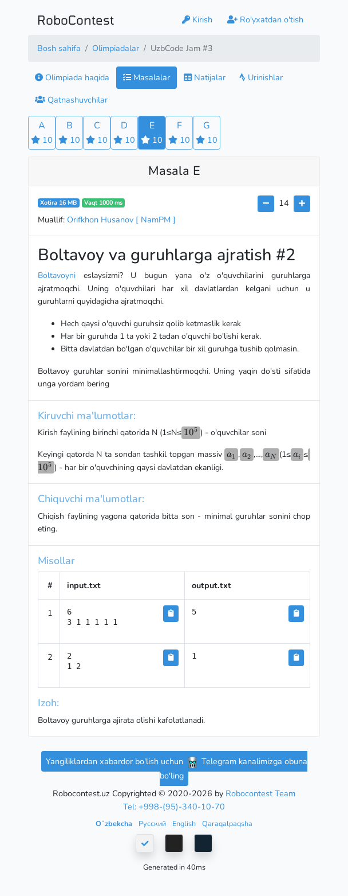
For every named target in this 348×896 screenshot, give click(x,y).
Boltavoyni (57, 275)
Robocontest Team (260, 793)
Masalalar (146, 77)
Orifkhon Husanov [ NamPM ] (121, 219)
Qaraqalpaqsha (227, 823)
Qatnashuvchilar (71, 99)
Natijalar (205, 77)
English (184, 823)
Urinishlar (261, 77)
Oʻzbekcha (115, 823)
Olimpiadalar (115, 48)
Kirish (197, 19)
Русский (153, 823)
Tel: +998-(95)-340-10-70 (174, 806)
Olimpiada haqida (72, 77)
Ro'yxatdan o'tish (265, 19)
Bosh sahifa (59, 48)
